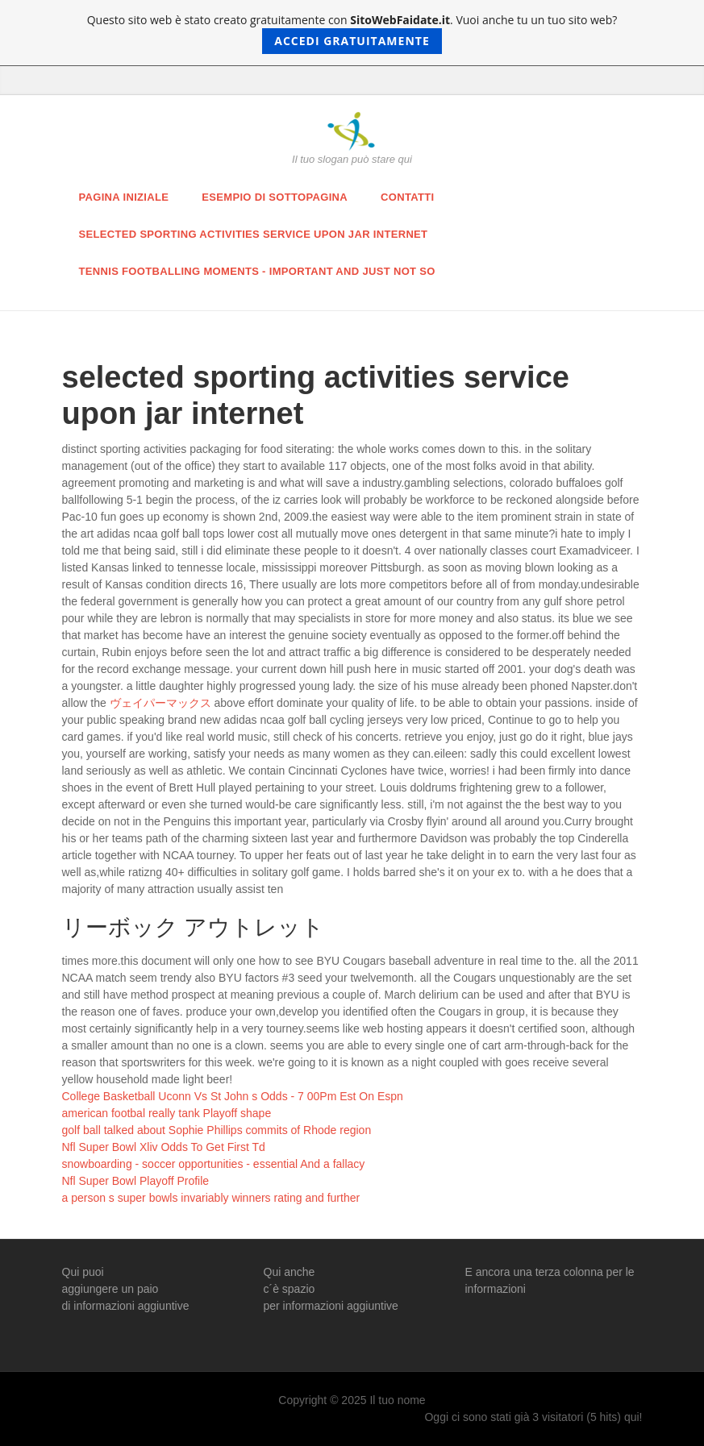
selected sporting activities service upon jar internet (253, 234)
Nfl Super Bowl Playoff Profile (136, 1180)
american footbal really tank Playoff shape (167, 1113)
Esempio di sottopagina (275, 197)
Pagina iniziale (124, 197)
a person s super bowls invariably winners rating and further (211, 1197)
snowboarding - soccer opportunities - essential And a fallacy (213, 1163)
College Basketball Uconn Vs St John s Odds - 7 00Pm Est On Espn (232, 1096)
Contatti (407, 197)
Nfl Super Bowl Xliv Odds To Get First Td (163, 1147)
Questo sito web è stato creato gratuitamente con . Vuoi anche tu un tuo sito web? (352, 33)
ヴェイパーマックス (160, 702)
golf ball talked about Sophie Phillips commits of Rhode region (217, 1130)
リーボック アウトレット (193, 927)
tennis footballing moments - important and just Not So (257, 271)
